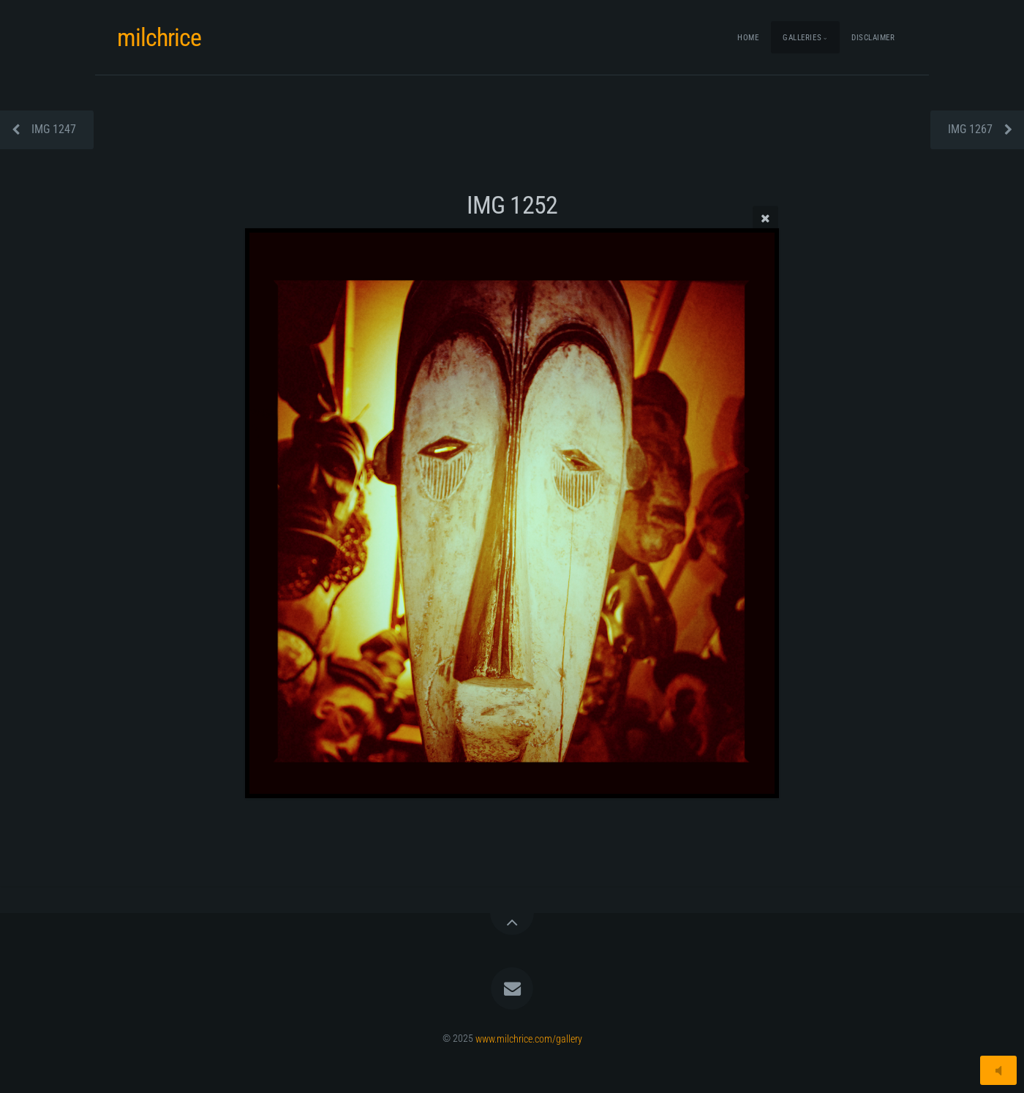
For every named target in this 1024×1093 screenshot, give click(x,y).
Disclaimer (873, 37)
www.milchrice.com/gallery (528, 1038)
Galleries (802, 37)
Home (747, 37)
